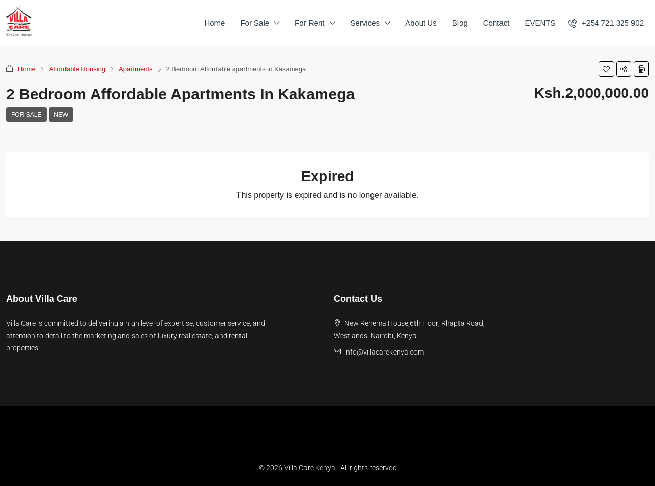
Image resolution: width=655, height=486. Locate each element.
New (61, 114)
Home (214, 22)
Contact (496, 22)
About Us (421, 22)
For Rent (309, 22)
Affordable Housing (77, 69)
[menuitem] (606, 22)
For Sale (254, 22)
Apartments (135, 69)
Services (365, 22)
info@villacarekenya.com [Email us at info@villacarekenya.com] (384, 352)
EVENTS (540, 22)
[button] (606, 69)
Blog (460, 22)
